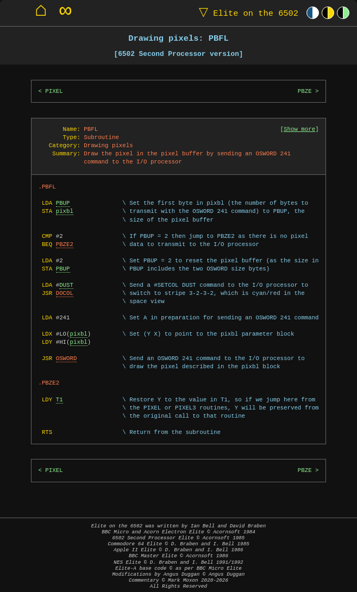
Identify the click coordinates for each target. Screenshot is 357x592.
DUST (66, 285)
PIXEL (53, 91)
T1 (59, 400)
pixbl (64, 211)
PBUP (63, 203)
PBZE (305, 91)
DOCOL (64, 293)
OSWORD (66, 358)
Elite (246, 12)
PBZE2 (64, 244)
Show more (299, 129)
